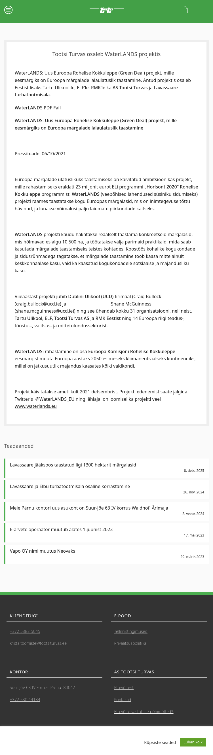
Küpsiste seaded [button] (160, 742)
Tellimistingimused (131, 631)
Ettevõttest (124, 687)
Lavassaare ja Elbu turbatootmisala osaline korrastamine (70, 486)
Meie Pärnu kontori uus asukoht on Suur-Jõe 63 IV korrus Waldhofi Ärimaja (89, 508)
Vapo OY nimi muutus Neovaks (42, 551)
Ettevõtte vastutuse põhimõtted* (144, 711)
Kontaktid (122, 699)
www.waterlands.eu (36, 406)
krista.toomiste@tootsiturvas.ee (38, 643)
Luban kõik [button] (193, 742)
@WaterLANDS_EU (55, 399)
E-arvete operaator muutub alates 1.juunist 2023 (61, 529)
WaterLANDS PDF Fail (38, 108)
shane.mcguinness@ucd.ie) (45, 311)
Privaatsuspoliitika (130, 643)
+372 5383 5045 (25, 631)
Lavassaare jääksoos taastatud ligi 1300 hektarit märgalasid (73, 465)
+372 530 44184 (25, 699)
